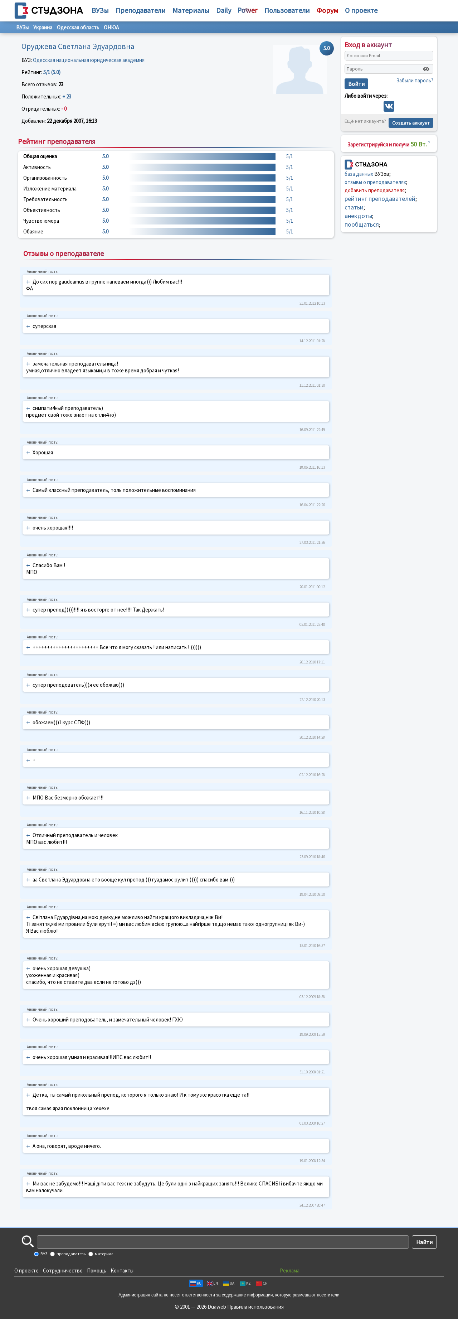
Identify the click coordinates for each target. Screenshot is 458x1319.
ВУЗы (100, 10)
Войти (356, 83)
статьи (354, 207)
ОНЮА (111, 27)
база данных (359, 173)
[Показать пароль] (426, 69)
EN (212, 1283)
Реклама (289, 1270)
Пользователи (287, 10)
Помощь (96, 1270)
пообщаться (362, 224)
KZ (245, 1283)
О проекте (26, 1270)
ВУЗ (43, 1253)
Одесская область (78, 27)
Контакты (122, 1270)
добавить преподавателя (375, 190)
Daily (223, 10)
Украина (42, 27)
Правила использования (255, 1306)
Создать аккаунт (411, 123)
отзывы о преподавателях (375, 182)
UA (228, 1283)
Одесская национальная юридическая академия (89, 60)
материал (103, 1253)
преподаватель (71, 1253)
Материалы (190, 10)
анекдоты (358, 216)
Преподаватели (141, 10)
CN (262, 1283)
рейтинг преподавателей (380, 198)
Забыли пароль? (414, 80)
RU (195, 1283)
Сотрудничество (63, 1270)
